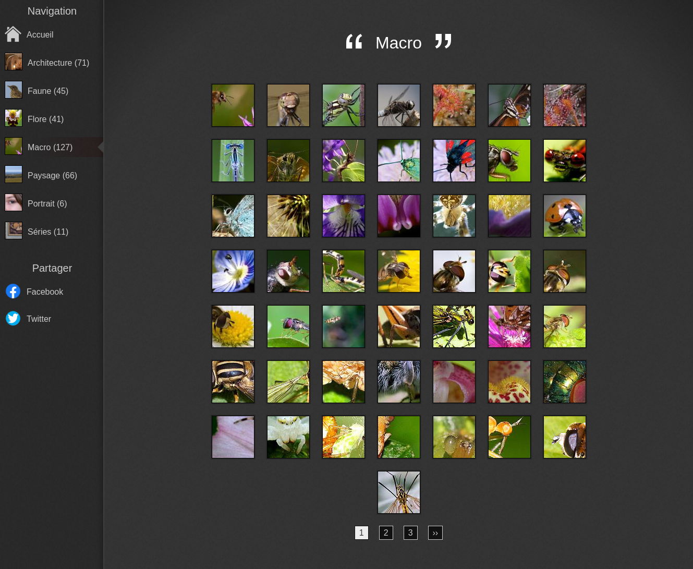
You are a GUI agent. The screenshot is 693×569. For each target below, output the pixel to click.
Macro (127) (50, 147)
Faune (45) (48, 91)
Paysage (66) (52, 175)
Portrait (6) (47, 203)
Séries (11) (48, 231)
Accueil (40, 34)
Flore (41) (46, 119)
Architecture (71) (58, 62)
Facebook (45, 291)
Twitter (39, 318)
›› (436, 532)
